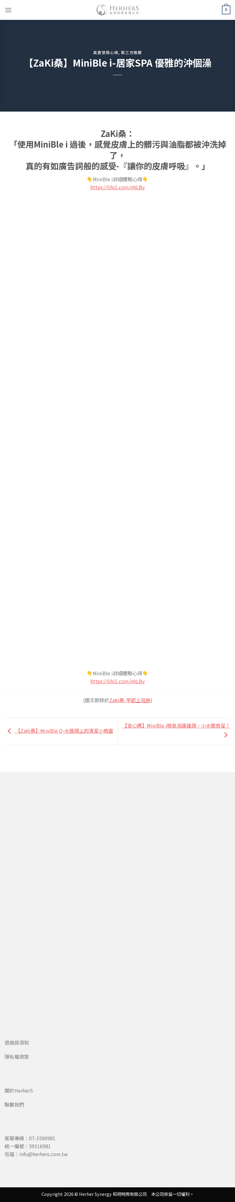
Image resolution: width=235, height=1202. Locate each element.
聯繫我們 (14, 1104)
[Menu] (8, 9)
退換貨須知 (17, 1042)
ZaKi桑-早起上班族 (129, 700)
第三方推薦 (131, 52)
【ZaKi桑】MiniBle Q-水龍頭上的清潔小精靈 (59, 730)
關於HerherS (19, 1090)
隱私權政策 (17, 1056)
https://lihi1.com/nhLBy (117, 187)
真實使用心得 (105, 52)
